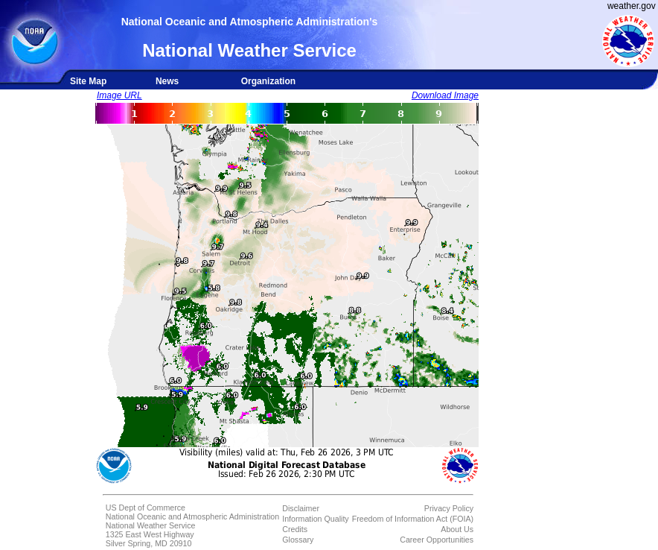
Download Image (445, 95)
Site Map (88, 81)
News (167, 81)
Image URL (119, 95)
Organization (268, 81)
